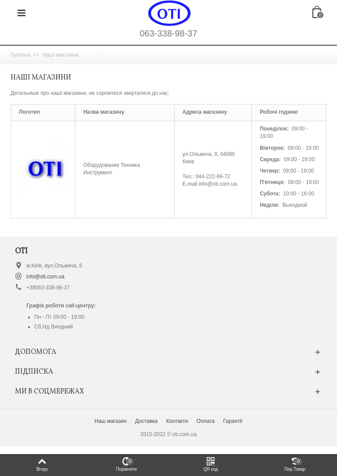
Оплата (206, 421)
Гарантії (232, 421)
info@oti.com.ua (45, 277)
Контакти (177, 421)
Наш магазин (111, 421)
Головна (21, 55)
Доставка (146, 421)
